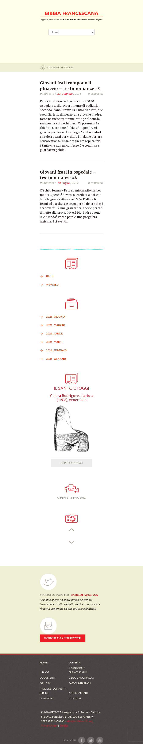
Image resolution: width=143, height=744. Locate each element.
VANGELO (52, 284)
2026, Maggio (55, 325)
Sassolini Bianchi (80, 683)
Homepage (53, 67)
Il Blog (44, 672)
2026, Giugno (55, 316)
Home (44, 662)
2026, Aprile (54, 333)
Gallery (45, 683)
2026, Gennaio (56, 358)
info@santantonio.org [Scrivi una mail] (79, 721)
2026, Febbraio (56, 350)
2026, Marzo (54, 342)
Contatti (75, 698)
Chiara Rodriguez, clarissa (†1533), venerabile (71, 398)
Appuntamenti (78, 692)
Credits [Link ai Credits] (63, 725)
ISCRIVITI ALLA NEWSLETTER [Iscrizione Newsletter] (62, 638)
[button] (72, 530)
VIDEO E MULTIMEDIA (71, 492)
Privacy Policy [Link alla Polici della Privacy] (49, 725)
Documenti (47, 677)
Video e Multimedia (81, 677)
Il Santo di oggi (71, 388)
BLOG (50, 276)
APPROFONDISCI (72, 463)
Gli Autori (46, 698)
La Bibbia (74, 662)
